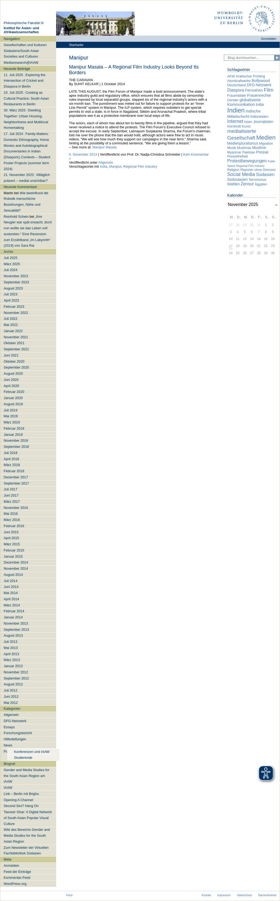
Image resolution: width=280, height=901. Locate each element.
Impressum (224, 895)
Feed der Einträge (17, 872)
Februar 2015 (14, 550)
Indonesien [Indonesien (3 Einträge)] (259, 116)
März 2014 (12, 605)
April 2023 (11, 300)
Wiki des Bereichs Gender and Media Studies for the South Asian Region (27, 835)
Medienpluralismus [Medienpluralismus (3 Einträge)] (242, 143)
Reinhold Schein (16, 217)
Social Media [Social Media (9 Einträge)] (241, 174)
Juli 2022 (10, 319)
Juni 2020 (11, 380)
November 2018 (16, 440)
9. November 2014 (83, 154)
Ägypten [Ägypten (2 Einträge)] (261, 184)
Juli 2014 (10, 581)
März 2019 (12, 422)
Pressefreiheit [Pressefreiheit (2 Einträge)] (237, 156)
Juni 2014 (11, 587)
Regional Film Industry (140, 166)
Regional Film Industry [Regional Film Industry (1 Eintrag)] (250, 165)
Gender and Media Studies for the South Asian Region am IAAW (26, 776)
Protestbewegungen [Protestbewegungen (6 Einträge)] (247, 160)
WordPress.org (15, 884)
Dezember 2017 (16, 477)
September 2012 (16, 678)
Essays (9, 727)
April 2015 (11, 538)
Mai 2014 (11, 593)
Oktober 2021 (14, 343)
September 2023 (16, 282)
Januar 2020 (13, 398)
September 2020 (16, 367)
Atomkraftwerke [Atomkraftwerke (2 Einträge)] (239, 81)
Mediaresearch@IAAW (21, 63)
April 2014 (11, 599)
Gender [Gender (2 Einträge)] (233, 100)
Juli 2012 (10, 690)
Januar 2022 (13, 331)
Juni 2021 (11, 355)
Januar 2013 (13, 666)
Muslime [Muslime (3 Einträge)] (259, 147)
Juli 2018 (10, 453)
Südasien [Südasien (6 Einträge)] (265, 174)
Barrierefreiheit (267, 895)
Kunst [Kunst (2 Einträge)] (246, 126)
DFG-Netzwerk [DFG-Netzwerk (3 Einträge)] (259, 85)
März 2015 (12, 544)
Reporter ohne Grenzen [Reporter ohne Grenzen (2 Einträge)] (258, 170)
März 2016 (12, 520)
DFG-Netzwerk (15, 721)
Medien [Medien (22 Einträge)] (265, 137)
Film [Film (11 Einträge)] (268, 90)
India (103, 166)
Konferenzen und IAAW (31, 752)
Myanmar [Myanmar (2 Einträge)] (234, 152)
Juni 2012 (11, 696)
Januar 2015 (13, 556)
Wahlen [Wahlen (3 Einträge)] (233, 184)
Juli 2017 (10, 489)
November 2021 (16, 337)
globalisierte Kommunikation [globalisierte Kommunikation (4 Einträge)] (244, 102)
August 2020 (13, 373)
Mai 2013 (11, 648)
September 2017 (16, 483)
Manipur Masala (104, 147)
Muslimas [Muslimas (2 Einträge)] (244, 148)
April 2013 (11, 654)
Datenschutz (244, 895)
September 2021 (16, 349)
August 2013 (13, 635)
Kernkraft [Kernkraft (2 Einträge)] (234, 126)
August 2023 (13, 288)
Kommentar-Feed (17, 878)
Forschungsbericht (18, 733)
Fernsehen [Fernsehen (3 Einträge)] (254, 90)
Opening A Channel (18, 800)
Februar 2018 (14, 471)
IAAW (8, 788)
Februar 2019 (14, 428)
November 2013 (16, 623)
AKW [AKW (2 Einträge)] (231, 76)
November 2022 (16, 313)
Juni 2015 (11, 532)
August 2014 (13, 575)
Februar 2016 (14, 526)
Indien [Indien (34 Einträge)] (236, 110)
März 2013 (12, 660)
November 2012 (16, 672)
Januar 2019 (13, 435)
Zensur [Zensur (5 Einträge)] (247, 184)
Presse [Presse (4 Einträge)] (262, 152)
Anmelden (269, 39)
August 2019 (13, 404)
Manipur (115, 166)
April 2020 (11, 386)
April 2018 (11, 459)
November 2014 (16, 568)
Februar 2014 (14, 611)
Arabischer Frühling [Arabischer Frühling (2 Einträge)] (250, 76)
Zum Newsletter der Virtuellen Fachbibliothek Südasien (26, 850)
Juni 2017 (11, 495)
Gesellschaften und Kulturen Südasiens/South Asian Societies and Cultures (25, 51)
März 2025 (12, 264)
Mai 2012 (11, 703)
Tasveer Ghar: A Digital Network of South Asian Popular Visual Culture (28, 818)
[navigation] (28, 461)
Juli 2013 (10, 642)
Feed (69, 895)
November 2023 (16, 276)
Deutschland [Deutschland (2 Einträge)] (236, 85)
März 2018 (12, 465)
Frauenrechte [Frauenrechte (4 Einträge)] (259, 95)
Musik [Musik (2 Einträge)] (231, 148)
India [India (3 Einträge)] (260, 104)
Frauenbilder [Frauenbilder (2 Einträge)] (236, 95)
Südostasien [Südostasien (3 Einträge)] (237, 179)
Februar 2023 (14, 307)
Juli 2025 (10, 258)
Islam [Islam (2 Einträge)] (248, 122)
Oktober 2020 (14, 361)
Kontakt (206, 895)
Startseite (76, 45)
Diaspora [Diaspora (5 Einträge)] (235, 90)
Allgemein (11, 715)
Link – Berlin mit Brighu (21, 794)
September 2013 (16, 630)
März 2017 (12, 502)
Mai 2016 (11, 514)
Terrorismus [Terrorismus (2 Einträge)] (257, 180)
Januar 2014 (13, 617)
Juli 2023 (10, 294)
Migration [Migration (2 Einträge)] (266, 143)
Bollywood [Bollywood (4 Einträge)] (261, 80)
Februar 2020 (14, 392)
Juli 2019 (10, 410)
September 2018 (16, 447)
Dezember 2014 (16, 562)
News (8, 745)
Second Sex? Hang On (21, 806)
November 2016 (16, 508)
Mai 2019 (11, 416)
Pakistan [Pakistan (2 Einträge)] (248, 152)
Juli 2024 (10, 270)
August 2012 (13, 684)
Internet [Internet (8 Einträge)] (235, 121)
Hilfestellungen (15, 739)
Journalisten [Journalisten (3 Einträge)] (263, 121)
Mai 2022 (11, 325)
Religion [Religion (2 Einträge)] (233, 170)
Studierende (23, 758)
